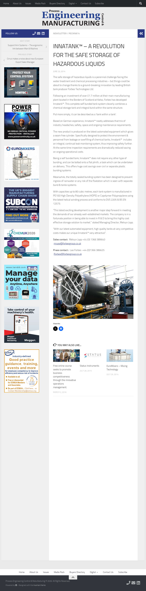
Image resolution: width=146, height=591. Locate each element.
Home (6, 3)
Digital (72, 3)
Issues (28, 3)
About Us (17, 3)
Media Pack (40, 3)
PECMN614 (74, 33)
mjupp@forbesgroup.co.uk (67, 243)
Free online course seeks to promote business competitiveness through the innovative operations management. (64, 376)
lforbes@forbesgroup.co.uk (68, 254)
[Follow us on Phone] (34, 33)
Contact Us (86, 3)
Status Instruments (89, 365)
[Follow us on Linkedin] (43, 33)
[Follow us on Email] (38, 33)
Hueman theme (39, 585)
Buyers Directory (57, 3)
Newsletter (60, 33)
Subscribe (99, 3)
